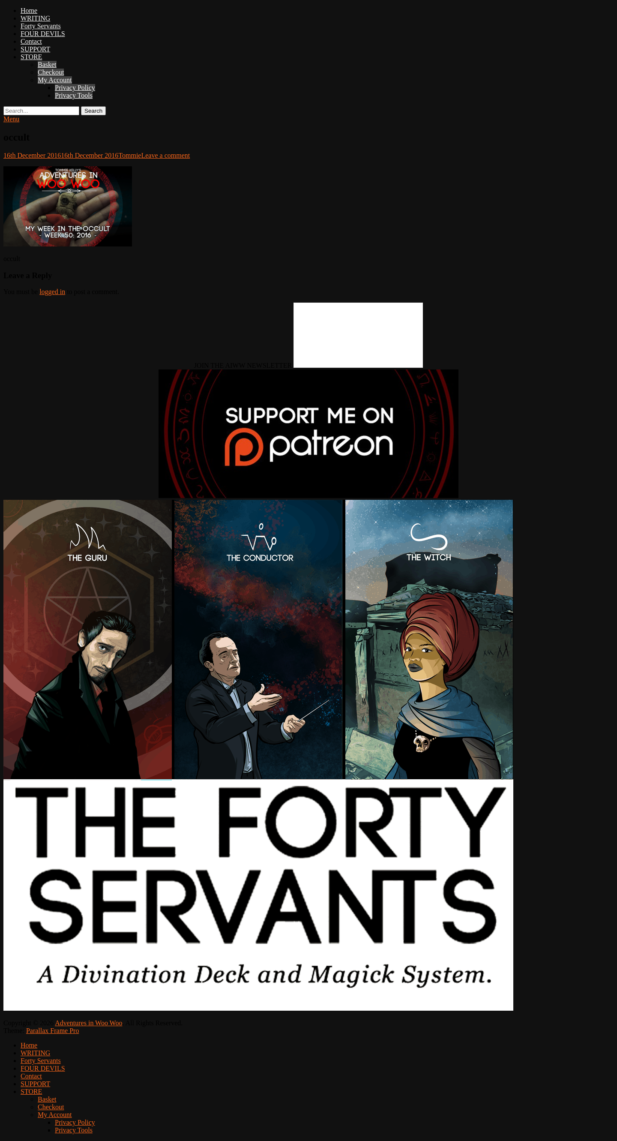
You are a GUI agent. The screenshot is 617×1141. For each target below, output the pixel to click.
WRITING (35, 18)
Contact (31, 41)
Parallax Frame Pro (52, 1030)
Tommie (129, 155)
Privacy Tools (74, 95)
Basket (47, 64)
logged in (52, 291)
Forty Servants (41, 26)
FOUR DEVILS (43, 33)
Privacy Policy (75, 87)
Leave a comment (165, 155)
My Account (55, 80)
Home (29, 10)
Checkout (51, 72)
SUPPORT (35, 49)
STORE (31, 56)
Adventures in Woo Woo (88, 1023)
